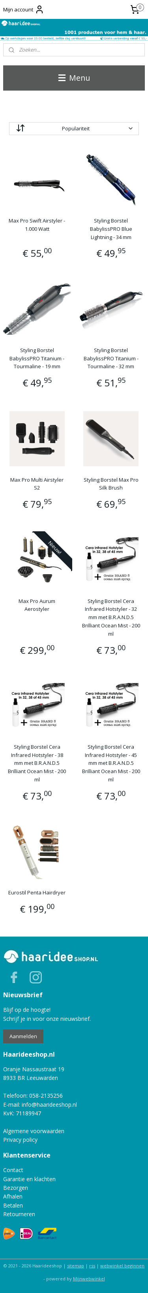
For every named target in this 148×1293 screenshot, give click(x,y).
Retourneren (19, 1214)
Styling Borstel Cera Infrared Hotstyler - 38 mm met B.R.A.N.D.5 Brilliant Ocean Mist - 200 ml (37, 763)
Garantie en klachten (29, 1179)
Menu (74, 77)
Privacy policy (20, 1139)
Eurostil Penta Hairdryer (37, 892)
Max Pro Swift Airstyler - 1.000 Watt (37, 224)
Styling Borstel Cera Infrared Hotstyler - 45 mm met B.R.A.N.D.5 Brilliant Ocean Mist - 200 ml (111, 763)
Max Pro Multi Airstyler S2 (37, 483)
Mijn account (23, 9)
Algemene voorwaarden (33, 1131)
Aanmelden (23, 1036)
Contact (13, 1170)
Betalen (13, 1205)
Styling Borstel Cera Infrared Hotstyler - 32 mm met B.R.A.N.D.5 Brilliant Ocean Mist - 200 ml (111, 617)
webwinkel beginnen (122, 1266)
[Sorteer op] (74, 128)
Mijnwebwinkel (89, 1279)
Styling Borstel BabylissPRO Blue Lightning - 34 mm (111, 229)
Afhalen (12, 1196)
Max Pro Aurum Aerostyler (37, 604)
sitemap (75, 1266)
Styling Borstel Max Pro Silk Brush (111, 483)
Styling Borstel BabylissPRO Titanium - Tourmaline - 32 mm (111, 358)
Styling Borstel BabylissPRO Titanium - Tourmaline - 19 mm (36, 358)
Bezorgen (15, 1187)
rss (92, 1266)
